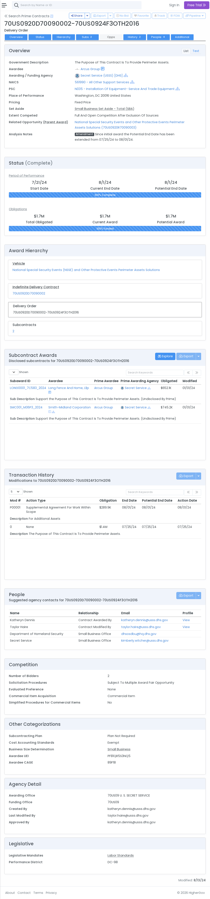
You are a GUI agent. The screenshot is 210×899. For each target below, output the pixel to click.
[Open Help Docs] (51, 16)
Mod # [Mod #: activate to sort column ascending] (15, 500)
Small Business (119, 749)
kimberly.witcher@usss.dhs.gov (145, 640)
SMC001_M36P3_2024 (26, 407)
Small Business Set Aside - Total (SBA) (104, 109)
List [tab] (186, 51)
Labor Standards (121, 855)
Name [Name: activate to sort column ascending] (14, 613)
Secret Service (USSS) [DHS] (102, 75)
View (186, 620)
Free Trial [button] (197, 5)
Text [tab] (195, 51)
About (10, 893)
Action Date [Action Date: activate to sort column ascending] (187, 500)
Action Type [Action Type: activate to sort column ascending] (35, 500)
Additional (182, 37)
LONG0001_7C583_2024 (28, 388)
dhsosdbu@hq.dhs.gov (138, 634)
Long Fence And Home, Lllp (68, 388)
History (135, 37)
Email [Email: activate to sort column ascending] (125, 613)
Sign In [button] (174, 5)
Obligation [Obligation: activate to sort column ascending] (108, 500)
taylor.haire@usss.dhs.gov (141, 627)
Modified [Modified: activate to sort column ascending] (190, 381)
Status (40, 37)
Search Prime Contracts (26, 16)
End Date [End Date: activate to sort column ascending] (129, 500)
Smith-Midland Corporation (69, 407)
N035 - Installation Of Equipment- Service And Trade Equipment (125, 89)
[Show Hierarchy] (126, 75)
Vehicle (19, 263)
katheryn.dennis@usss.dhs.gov (144, 620)
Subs (87, 37)
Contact (24, 893)
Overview (16, 37)
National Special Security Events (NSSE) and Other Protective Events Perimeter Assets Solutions (86, 270)
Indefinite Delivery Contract (36, 287)
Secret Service (136, 388)
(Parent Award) (55, 122)
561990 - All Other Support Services (102, 82)
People (158, 37)
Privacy (51, 893)
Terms (38, 893)
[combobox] (77, 5)
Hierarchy (63, 37)
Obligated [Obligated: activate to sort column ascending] (169, 381)
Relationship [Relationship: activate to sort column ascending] (88, 613)
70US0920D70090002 (29, 293)
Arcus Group (90, 69)
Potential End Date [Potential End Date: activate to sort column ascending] (157, 500)
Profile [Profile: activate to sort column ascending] (188, 613)
